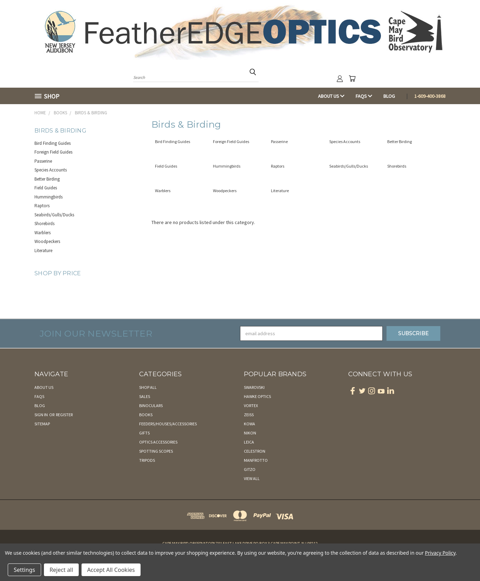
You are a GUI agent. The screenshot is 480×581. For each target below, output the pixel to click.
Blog (389, 96)
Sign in (41, 414)
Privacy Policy (440, 552)
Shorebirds (44, 224)
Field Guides (45, 188)
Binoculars (151, 405)
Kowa (249, 423)
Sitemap (42, 423)
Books (146, 414)
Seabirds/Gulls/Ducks (54, 215)
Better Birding (47, 179)
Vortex (251, 405)
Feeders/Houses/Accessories (168, 423)
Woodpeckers (47, 241)
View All (252, 478)
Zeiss (249, 414)
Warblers (42, 233)
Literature (43, 251)
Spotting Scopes (156, 451)
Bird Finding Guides (52, 143)
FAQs (364, 96)
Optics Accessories (158, 442)
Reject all (61, 570)
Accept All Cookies (111, 570)
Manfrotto (256, 460)
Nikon (250, 432)
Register (64, 414)
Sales (144, 396)
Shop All (148, 387)
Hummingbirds (48, 197)
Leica (249, 442)
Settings (24, 570)
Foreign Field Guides (53, 152)
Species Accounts (50, 170)
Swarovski (254, 387)
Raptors (42, 206)
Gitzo (249, 469)
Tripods (147, 460)
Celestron (254, 451)
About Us (331, 96)
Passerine (43, 161)
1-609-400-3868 (430, 96)
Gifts (144, 432)
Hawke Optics (257, 396)
